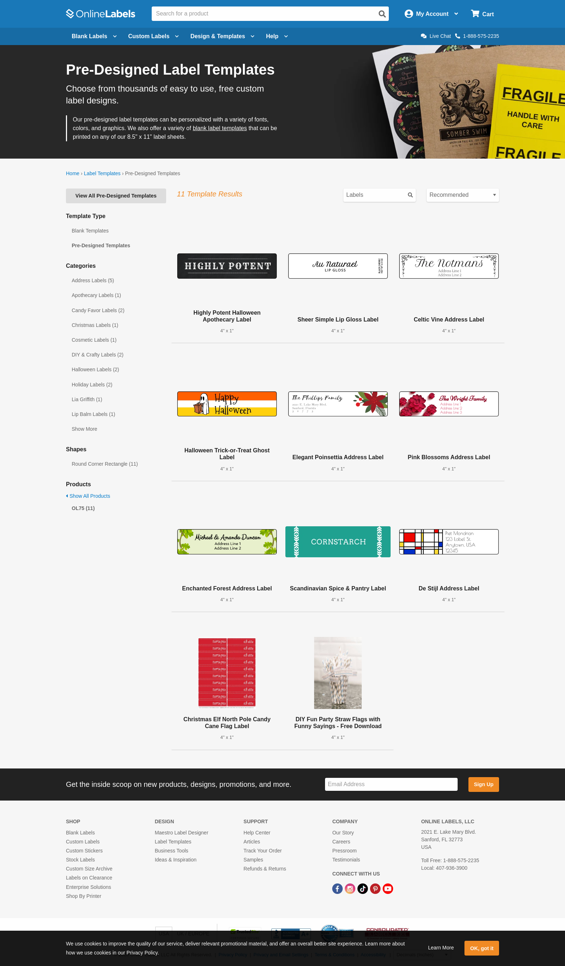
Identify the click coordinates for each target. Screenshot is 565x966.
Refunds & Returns (265, 869)
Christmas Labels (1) (95, 325)
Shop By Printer (83, 896)
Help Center (257, 833)
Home (72, 173)
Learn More (441, 948)
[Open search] (382, 14)
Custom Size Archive (89, 869)
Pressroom (344, 851)
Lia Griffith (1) (87, 399)
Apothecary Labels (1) (96, 295)
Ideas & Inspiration (175, 860)
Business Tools (171, 851)
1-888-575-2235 (477, 36)
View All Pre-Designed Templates (115, 196)
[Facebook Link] (338, 888)
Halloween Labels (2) (95, 369)
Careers (341, 842)
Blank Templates (90, 231)
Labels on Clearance (89, 878)
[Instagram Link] (351, 888)
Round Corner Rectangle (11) (105, 464)
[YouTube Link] (388, 888)
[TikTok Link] (363, 888)
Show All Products (88, 496)
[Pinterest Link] (376, 888)
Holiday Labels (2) (92, 384)
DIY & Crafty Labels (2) (98, 355)
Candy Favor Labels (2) (98, 310)
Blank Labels (80, 833)
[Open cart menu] (482, 13)
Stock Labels (80, 860)
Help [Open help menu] (277, 36)
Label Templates (102, 173)
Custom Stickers (84, 851)
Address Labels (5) (93, 280)
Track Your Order (263, 851)
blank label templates (220, 128)
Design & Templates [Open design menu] (222, 36)
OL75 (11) (83, 508)
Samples (253, 860)
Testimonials (346, 860)
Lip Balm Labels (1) (93, 414)
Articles (252, 842)
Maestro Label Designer (181, 833)
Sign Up (483, 784)
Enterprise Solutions (88, 887)
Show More (84, 429)
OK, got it (482, 948)
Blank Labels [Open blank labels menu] (94, 36)
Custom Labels (82, 842)
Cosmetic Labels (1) (94, 340)
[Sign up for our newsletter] (391, 784)
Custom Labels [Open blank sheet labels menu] (153, 36)
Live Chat (436, 36)
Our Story (343, 833)
